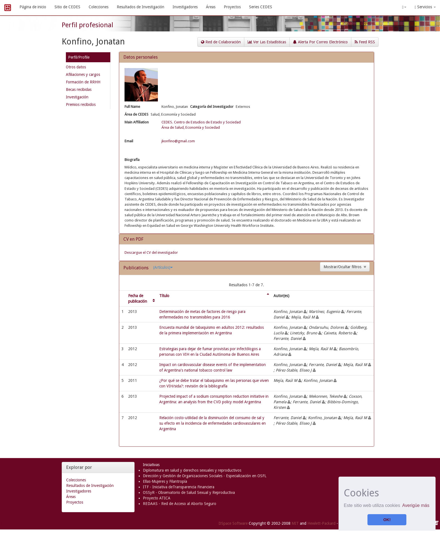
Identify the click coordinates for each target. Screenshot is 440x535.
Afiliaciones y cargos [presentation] (83, 74)
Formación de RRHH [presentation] (83, 82)
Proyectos (232, 7)
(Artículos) (163, 267)
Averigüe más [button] (415, 505)
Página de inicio (32, 7)
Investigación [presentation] (77, 97)
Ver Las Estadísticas (267, 42)
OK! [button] (387, 519)
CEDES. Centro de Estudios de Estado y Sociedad (201, 122)
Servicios (425, 7)
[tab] (88, 58)
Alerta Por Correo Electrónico (320, 42)
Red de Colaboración (221, 42)
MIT (295, 523)
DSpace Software (233, 523)
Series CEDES (260, 7)
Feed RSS (365, 42)
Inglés (347, 23)
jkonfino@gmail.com (178, 141)
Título (164, 295)
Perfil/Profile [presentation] (79, 57)
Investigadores (185, 7)
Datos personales (140, 57)
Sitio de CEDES (67, 7)
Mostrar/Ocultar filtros (345, 267)
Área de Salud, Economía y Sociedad (190, 127)
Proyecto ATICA (156, 498)
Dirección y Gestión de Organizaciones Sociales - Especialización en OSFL (204, 476)
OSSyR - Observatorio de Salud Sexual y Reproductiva (189, 492)
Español (367, 23)
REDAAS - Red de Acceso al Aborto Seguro (179, 503)
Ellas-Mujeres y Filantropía (165, 481)
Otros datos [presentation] (76, 67)
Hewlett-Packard (321, 523)
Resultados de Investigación (140, 7)
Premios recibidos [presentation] (81, 104)
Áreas (210, 7)
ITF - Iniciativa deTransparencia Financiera (178, 487)
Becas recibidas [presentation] (78, 89)
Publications (136, 267)
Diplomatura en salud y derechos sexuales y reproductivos (192, 470)
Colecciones (98, 7)
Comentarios (12, 524)
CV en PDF (133, 239)
